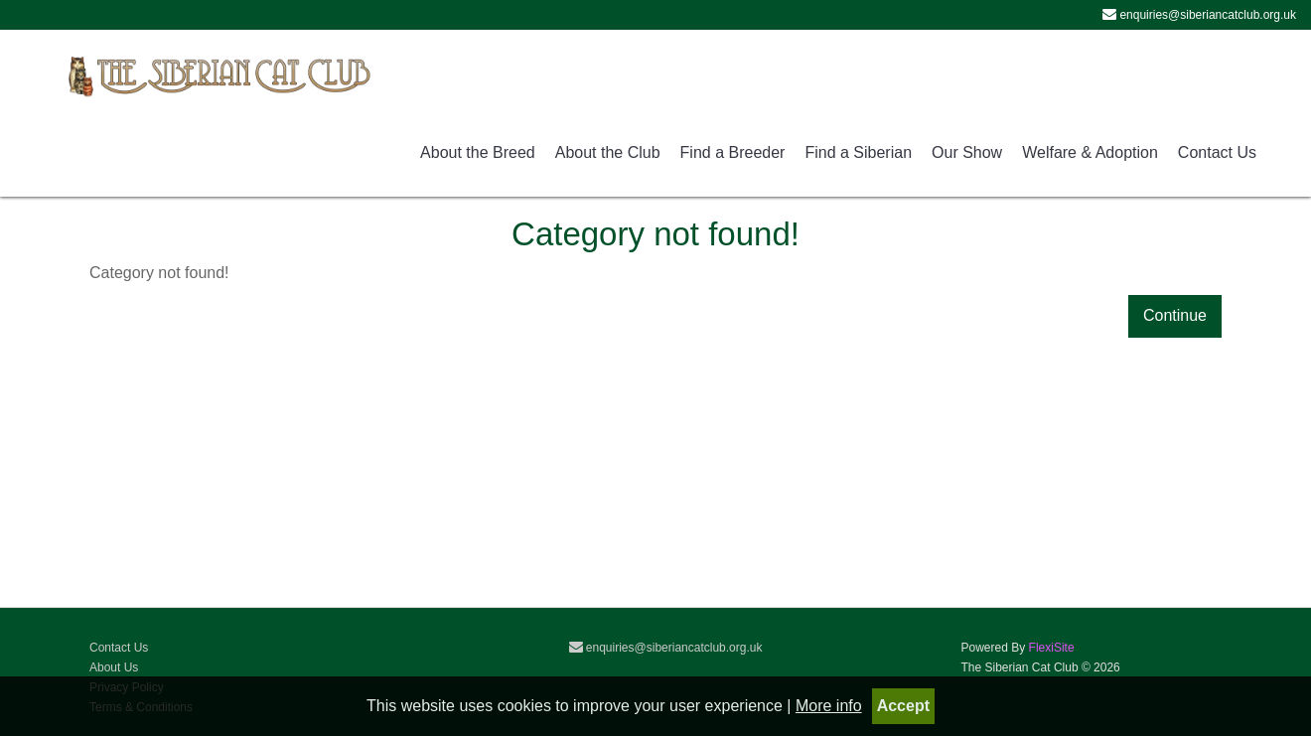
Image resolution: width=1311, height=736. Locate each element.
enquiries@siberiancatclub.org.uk (666, 648)
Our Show (967, 152)
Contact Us (1217, 152)
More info (829, 705)
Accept (903, 705)
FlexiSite (1052, 648)
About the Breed (477, 152)
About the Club (607, 152)
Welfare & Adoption (1090, 152)
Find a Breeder (733, 152)
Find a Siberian (858, 152)
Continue (1175, 315)
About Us (113, 667)
